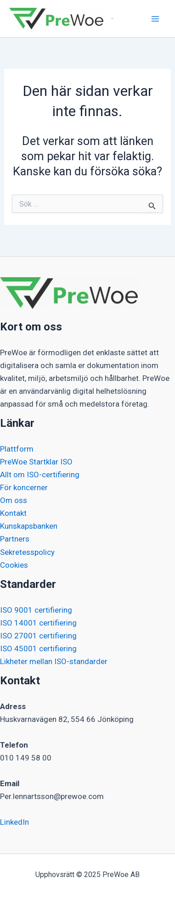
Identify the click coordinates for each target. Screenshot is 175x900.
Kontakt (13, 513)
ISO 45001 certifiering (38, 648)
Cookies (14, 565)
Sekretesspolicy (27, 552)
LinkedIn (14, 822)
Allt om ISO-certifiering (39, 474)
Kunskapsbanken (28, 526)
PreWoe (112, 18)
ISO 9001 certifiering (36, 610)
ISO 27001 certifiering (38, 635)
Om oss (13, 500)
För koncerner (24, 487)
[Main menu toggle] (155, 18)
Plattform (17, 448)
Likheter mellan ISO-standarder (53, 661)
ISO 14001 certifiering (38, 622)
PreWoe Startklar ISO (36, 461)
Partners (14, 538)
